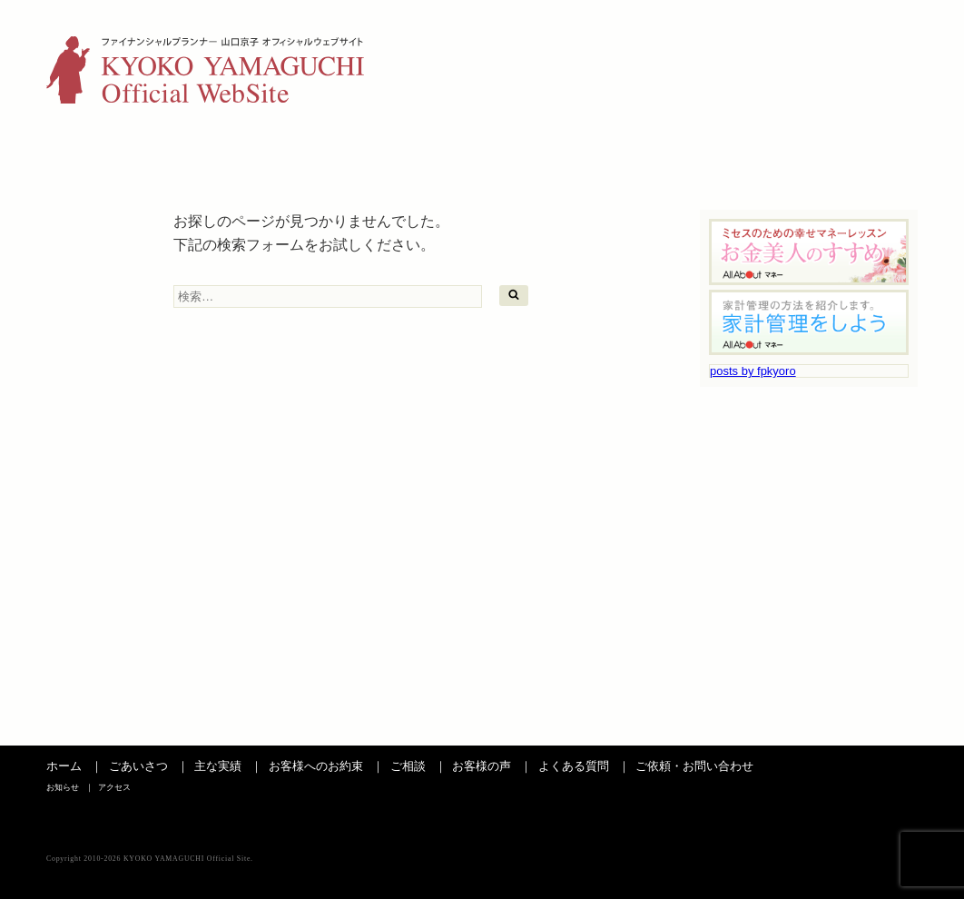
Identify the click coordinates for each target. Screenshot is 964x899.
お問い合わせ (857, 151)
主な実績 (231, 151)
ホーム (64, 766)
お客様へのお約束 (316, 766)
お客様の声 (608, 151)
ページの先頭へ (877, 727)
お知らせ (820, 41)
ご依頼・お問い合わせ (694, 766)
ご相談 (484, 151)
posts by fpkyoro (753, 371)
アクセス (891, 41)
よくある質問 (732, 151)
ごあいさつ (107, 151)
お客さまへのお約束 (357, 151)
